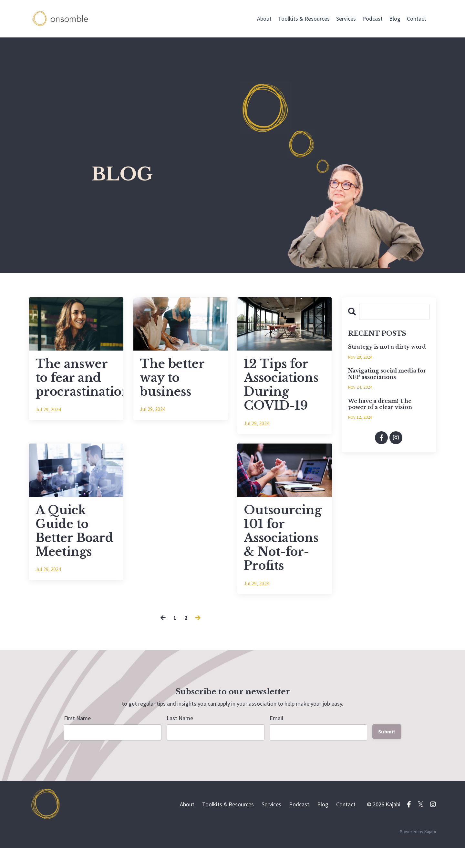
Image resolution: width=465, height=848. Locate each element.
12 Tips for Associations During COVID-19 (281, 385)
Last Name (180, 718)
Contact (416, 18)
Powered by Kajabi (418, 831)
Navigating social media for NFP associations (387, 374)
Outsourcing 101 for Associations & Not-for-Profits (283, 538)
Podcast (372, 18)
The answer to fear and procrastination (76, 378)
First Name (77, 718)
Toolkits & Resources (304, 18)
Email (276, 718)
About (264, 18)
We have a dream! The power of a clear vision (380, 404)
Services (346, 18)
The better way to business (172, 378)
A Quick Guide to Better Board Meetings (74, 531)
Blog (394, 18)
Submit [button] (387, 731)
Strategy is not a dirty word (387, 347)
